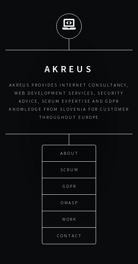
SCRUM (69, 169)
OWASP (70, 202)
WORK (69, 218)
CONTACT (69, 235)
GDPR (70, 185)
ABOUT (69, 152)
